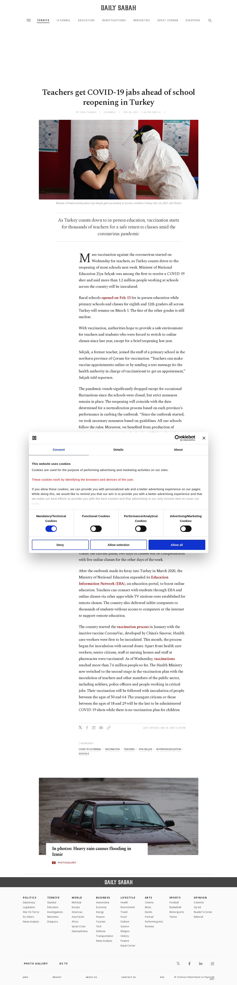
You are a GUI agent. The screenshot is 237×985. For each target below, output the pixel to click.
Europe (76, 907)
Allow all (177, 545)
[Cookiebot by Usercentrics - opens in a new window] (177, 438)
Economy (101, 907)
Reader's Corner (203, 912)
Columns (199, 902)
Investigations (114, 20)
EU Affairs (28, 917)
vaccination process (133, 627)
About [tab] (178, 449)
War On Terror (31, 912)
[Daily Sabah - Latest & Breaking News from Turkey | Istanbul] (118, 7)
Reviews (149, 926)
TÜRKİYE (43, 20)
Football (174, 902)
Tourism (100, 921)
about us (91, 977)
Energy (100, 912)
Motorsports (176, 912)
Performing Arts (154, 921)
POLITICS (29, 897)
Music (148, 907)
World (77, 897)
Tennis (173, 917)
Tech (98, 926)
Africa (75, 921)
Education (86, 20)
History (125, 936)
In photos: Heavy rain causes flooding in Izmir (95, 852)
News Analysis (31, 921)
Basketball (175, 907)
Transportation (104, 936)
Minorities (142, 20)
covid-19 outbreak (90, 749)
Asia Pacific (78, 917)
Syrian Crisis (78, 926)
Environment (128, 907)
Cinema (149, 902)
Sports (175, 897)
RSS (162, 977)
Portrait (149, 917)
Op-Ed (197, 907)
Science (125, 926)
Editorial (198, 917)
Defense (100, 931)
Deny (60, 545)
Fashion (125, 921)
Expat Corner (167, 20)
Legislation (29, 907)
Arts (148, 897)
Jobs (26, 977)
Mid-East (76, 902)
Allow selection (118, 545)
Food (124, 917)
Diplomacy (29, 902)
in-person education (168, 749)
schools (84, 753)
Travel (124, 912)
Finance (100, 917)
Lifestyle (128, 897)
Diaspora (193, 20)
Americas (77, 912)
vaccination (112, 749)
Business (103, 897)
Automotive (102, 902)
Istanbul (64, 20)
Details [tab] (119, 449)
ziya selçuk (145, 749)
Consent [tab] (59, 449)
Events (148, 912)
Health (124, 902)
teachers (129, 749)
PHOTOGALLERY (67, 862)
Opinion (200, 897)
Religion (125, 931)
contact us (129, 977)
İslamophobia (80, 931)
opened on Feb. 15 (116, 298)
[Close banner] (204, 437)
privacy (57, 977)
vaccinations (164, 659)
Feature (125, 940)
